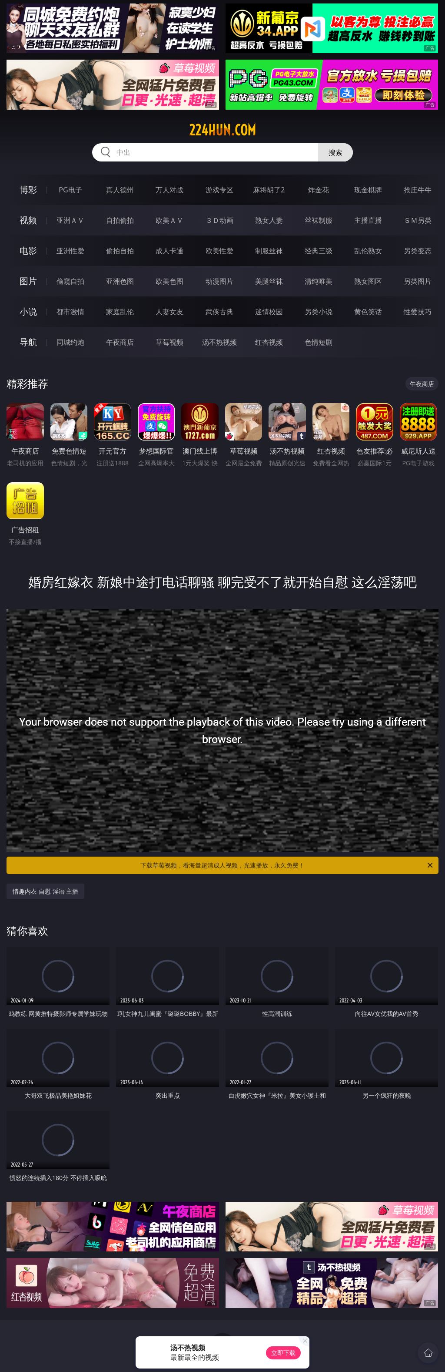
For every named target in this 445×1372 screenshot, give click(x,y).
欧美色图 (169, 281)
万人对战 (169, 190)
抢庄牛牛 (418, 190)
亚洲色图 (120, 281)
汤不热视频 (219, 342)
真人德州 (120, 190)
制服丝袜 (269, 251)
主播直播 (368, 220)
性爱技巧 (418, 311)
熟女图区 (368, 281)
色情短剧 (318, 342)
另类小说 (318, 311)
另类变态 (418, 251)
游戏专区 (219, 190)
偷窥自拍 (70, 281)
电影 (28, 250)
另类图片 (418, 281)
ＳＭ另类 (418, 220)
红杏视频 (269, 342)
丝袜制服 (318, 220)
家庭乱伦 (120, 311)
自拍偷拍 (120, 220)
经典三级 (318, 251)
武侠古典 (219, 311)
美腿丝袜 (269, 281)
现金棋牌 (368, 190)
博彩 (28, 189)
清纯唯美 (318, 281)
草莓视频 (169, 342)
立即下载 (283, 1352)
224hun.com (222, 130)
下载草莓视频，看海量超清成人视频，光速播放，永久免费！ (287, 865)
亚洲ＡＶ (70, 220)
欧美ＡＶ (169, 220)
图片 (28, 281)
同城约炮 (70, 342)
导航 (28, 342)
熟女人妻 (269, 220)
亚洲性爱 (70, 251)
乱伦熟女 (368, 251)
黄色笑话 (368, 311)
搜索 (335, 152)
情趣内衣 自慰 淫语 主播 (45, 891)
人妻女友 (169, 311)
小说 (28, 311)
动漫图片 (219, 281)
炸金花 (318, 190)
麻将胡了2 (269, 190)
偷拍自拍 (120, 251)
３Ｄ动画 (219, 220)
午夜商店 (120, 342)
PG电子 (70, 190)
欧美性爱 (219, 251)
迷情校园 (269, 311)
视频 (28, 220)
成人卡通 (169, 251)
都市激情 (70, 311)
